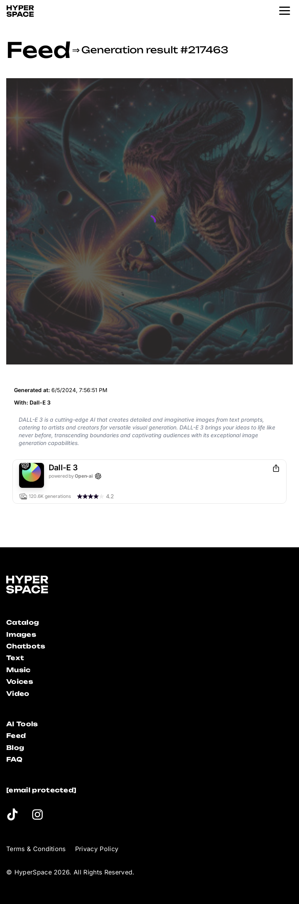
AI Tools (22, 724)
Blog (15, 748)
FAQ (14, 759)
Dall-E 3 (40, 402)
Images (21, 634)
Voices (19, 681)
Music (18, 670)
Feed (38, 50)
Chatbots (26, 646)
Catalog (22, 622)
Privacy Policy (96, 849)
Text (15, 658)
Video (18, 693)
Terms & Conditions (36, 849)
